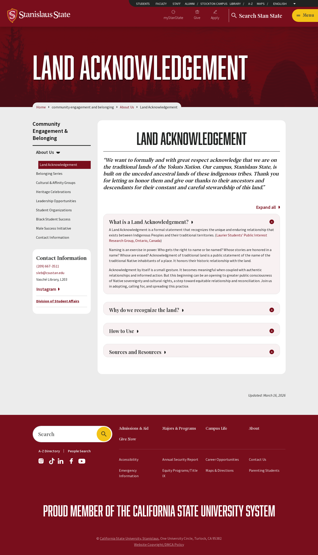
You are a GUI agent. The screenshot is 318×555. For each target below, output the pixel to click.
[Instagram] (43, 463)
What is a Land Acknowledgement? (155, 223)
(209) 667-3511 (47, 266)
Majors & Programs (179, 429)
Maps (261, 4)
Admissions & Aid (133, 429)
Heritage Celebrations (53, 191)
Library (235, 4)
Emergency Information (129, 473)
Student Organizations (54, 210)
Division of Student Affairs (57, 301)
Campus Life (216, 429)
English (280, 3)
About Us (127, 107)
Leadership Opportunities (56, 201)
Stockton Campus (214, 4)
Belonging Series (49, 173)
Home (41, 107)
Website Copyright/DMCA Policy (159, 544)
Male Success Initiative (53, 228)
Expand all (268, 207)
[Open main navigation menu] (305, 15)
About (254, 429)
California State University (188, 510)
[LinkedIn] (61, 463)
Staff (177, 4)
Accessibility (128, 459)
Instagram (46, 289)
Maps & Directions (220, 470)
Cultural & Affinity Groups (55, 182)
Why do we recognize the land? (150, 312)
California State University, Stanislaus (129, 538)
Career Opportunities (222, 459)
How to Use (125, 335)
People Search (79, 451)
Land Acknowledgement (58, 164)
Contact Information (52, 237)
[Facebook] (73, 463)
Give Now (127, 439)
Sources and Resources (140, 357)
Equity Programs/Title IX (180, 473)
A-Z (250, 4)
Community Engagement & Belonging (50, 130)
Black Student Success (53, 219)
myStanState (173, 17)
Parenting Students (264, 470)
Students (143, 4)
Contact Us (257, 459)
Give (197, 17)
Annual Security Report (180, 459)
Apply (215, 17)
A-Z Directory (49, 451)
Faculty (161, 4)
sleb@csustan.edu (50, 272)
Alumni (190, 4)
